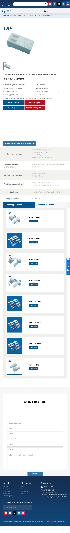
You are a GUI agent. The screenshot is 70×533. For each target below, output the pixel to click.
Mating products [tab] (14, 204)
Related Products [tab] (46, 204)
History (5, 489)
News (23, 489)
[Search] (45, 4)
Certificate (6, 493)
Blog (22, 486)
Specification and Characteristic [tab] (20, 198)
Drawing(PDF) (13, 108)
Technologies (7, 496)
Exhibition (24, 491)
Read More (33, 284)
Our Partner (7, 491)
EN (48, 11)
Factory (5, 486)
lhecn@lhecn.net (51, 492)
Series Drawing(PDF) (34, 108)
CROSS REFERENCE (6, 4)
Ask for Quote (13, 102)
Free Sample (34, 102)
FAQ (22, 493)
